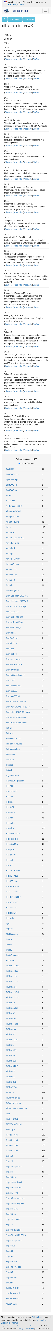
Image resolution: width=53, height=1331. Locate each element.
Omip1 (9, 944)
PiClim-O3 (10, 1071)
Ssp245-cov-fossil (14, 1182)
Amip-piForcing (12, 564)
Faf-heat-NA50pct (14, 744)
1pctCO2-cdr (11, 485)
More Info (17, 59)
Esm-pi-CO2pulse (14, 664)
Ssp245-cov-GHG (14, 1187)
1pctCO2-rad (11, 490)
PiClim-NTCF (12, 1066)
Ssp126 (9, 1161)
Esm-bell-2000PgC (14, 622)
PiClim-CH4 (11, 1018)
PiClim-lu (10, 1045)
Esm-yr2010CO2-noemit (16, 722)
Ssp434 (9, 1251)
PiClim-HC (10, 1034)
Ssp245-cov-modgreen (16, 1198)
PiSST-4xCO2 (12, 1119)
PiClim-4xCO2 (12, 997)
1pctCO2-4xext (12, 474)
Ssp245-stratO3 (13, 1219)
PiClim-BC (10, 1013)
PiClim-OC (10, 1077)
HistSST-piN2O (13, 892)
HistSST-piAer (12, 881)
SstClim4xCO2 (12, 1288)
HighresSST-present (15, 781)
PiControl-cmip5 (13, 1098)
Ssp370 (9, 1224)
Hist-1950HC (11, 791)
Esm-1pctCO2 (12, 612)
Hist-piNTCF (11, 855)
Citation (8, 59)
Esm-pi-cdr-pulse (13, 659)
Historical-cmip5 (13, 833)
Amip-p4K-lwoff (13, 559)
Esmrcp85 (10, 680)
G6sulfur (10, 770)
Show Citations (14, 19)
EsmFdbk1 (11, 633)
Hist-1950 (10, 786)
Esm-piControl (12, 670)
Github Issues (38, 1317)
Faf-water (10, 759)
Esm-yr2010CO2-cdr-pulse (18, 707)
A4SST (9, 495)
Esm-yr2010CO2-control (16, 717)
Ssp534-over (11, 1261)
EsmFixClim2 (12, 643)
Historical (10, 828)
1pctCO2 (10, 469)
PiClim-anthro (12, 1008)
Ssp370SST (11, 1246)
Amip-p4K (10, 553)
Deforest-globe (12, 590)
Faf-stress (10, 754)
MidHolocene (12, 934)
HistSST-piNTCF (13, 897)
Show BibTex (29, 19)
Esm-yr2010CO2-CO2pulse (18, 712)
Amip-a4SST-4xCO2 (15, 538)
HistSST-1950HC (13, 870)
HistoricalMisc (12, 844)
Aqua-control (11, 575)
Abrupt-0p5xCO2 (13, 511)
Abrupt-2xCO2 (12, 516)
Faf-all (9, 728)
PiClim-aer (10, 1003)
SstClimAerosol (13, 1293)
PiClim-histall (12, 1040)
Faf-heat (9, 733)
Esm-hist (10, 649)
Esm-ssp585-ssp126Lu (16, 701)
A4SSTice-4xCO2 (14, 506)
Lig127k (9, 929)
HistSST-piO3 (12, 902)
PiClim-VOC (11, 1087)
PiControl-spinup (13, 1103)
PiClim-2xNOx (12, 981)
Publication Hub (16, 11)
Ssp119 (9, 1156)
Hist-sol (9, 860)
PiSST (9, 1113)
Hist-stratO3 (11, 907)
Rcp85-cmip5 (12, 1150)
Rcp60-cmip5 (12, 1145)
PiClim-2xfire (11, 976)
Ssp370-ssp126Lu (14, 1240)
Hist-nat (9, 818)
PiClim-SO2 (11, 1082)
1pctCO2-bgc (12, 479)
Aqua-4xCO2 (12, 569)
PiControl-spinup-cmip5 (16, 1108)
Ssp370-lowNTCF (14, 1230)
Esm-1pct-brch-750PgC (16, 606)
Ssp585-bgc (11, 1277)
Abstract (27, 59)
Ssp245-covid (12, 1193)
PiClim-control (12, 1024)
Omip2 (9, 950)
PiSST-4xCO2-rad (14, 1124)
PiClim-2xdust (12, 971)
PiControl (10, 1092)
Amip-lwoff (10, 548)
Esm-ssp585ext (13, 696)
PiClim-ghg (11, 1029)
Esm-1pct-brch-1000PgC (17, 596)
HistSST (9, 865)
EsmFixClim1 (12, 638)
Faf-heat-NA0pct (13, 738)
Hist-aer (9, 796)
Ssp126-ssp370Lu (14, 1166)
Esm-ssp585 (11, 691)
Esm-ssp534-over (14, 685)
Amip (8, 527)
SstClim (9, 1283)
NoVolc (9, 939)
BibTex (36, 59)
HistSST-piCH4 (12, 886)
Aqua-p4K (10, 580)
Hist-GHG (10, 812)
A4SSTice (10, 501)
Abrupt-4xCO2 (12, 522)
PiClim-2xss (11, 987)
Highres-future (12, 775)
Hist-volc (10, 918)
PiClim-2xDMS (12, 966)
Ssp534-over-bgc (13, 1267)
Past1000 (10, 960)
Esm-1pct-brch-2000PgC (17, 601)
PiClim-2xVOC (12, 992)
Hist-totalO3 (11, 913)
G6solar (9, 765)
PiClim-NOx (11, 1061)
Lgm (8, 923)
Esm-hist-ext (11, 654)
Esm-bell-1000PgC (14, 617)
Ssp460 (9, 1256)
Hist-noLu (10, 823)
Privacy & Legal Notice (26, 1329)
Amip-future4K (12, 543)
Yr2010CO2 (11, 1304)
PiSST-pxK (11, 1129)
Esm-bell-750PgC (14, 627)
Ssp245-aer (11, 1177)
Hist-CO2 (10, 807)
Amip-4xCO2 (11, 532)
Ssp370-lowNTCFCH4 (16, 1235)
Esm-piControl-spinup (15, 675)
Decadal (9, 585)
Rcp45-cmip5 (12, 1140)
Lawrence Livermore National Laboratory (24, 1326)
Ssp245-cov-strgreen (15, 1203)
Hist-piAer (10, 849)
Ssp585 (9, 1272)
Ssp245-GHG (12, 1209)
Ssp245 (9, 1172)
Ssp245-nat (11, 1214)
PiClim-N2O (11, 1050)
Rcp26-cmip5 (12, 1135)
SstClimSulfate (12, 1298)
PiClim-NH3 (11, 1055)
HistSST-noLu (12, 876)
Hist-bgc (9, 802)
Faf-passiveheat (13, 749)
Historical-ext (12, 839)
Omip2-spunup (12, 955)
